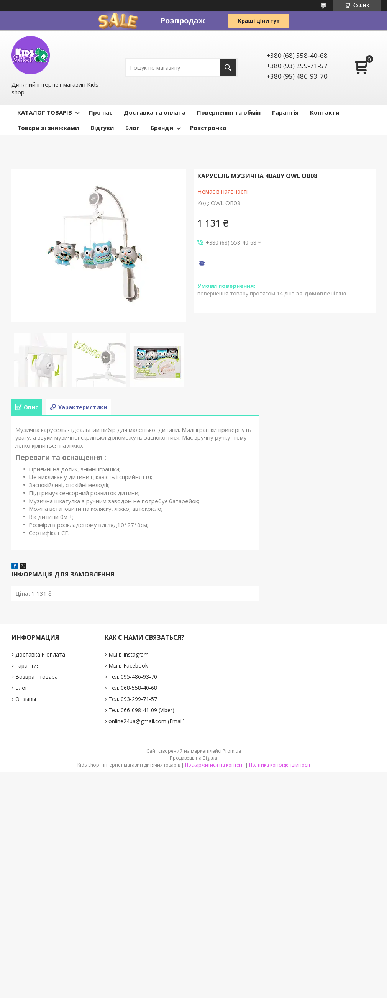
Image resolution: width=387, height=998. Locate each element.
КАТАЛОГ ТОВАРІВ (44, 112)
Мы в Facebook (128, 665)
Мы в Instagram (128, 654)
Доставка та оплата (154, 112)
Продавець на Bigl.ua (193, 758)
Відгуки (102, 127)
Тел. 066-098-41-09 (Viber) (141, 710)
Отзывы (25, 699)
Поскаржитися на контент (214, 765)
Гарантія (285, 112)
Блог (132, 127)
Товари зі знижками (48, 127)
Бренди (162, 127)
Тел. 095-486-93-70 (132, 676)
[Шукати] (228, 67)
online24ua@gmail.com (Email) (146, 721)
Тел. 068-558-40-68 (132, 687)
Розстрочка (208, 127)
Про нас (100, 112)
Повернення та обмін (229, 112)
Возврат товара (36, 676)
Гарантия (27, 665)
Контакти (324, 112)
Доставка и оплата (40, 654)
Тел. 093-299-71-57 (132, 699)
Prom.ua (232, 751)
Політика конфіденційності (279, 765)
